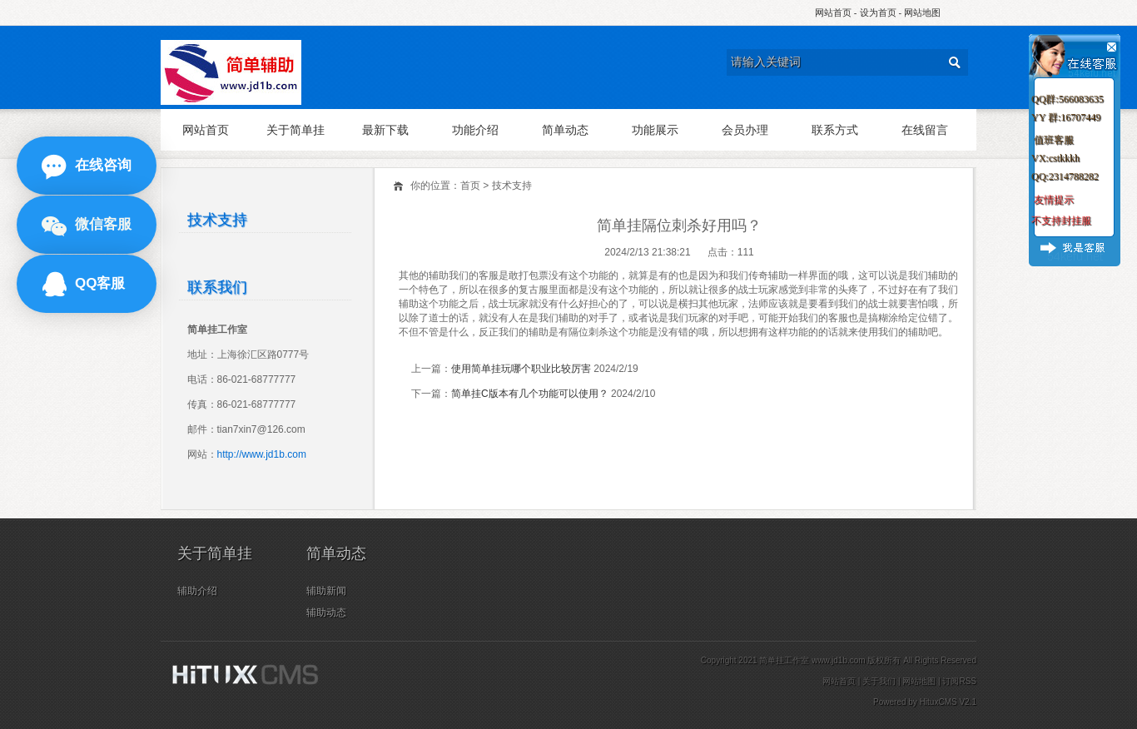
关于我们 (879, 681)
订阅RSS (959, 681)
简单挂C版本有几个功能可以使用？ (529, 393)
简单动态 (565, 129)
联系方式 (835, 129)
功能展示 (655, 129)
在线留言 (924, 129)
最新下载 (385, 129)
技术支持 (512, 185)
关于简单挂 (295, 129)
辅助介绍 (197, 591)
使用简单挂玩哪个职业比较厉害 (521, 368)
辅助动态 (326, 612)
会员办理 (745, 129)
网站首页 (833, 12)
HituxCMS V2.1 (948, 702)
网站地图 (922, 12)
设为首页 (878, 12)
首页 (470, 185)
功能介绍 (475, 129)
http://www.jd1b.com (261, 454)
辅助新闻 (326, 591)
